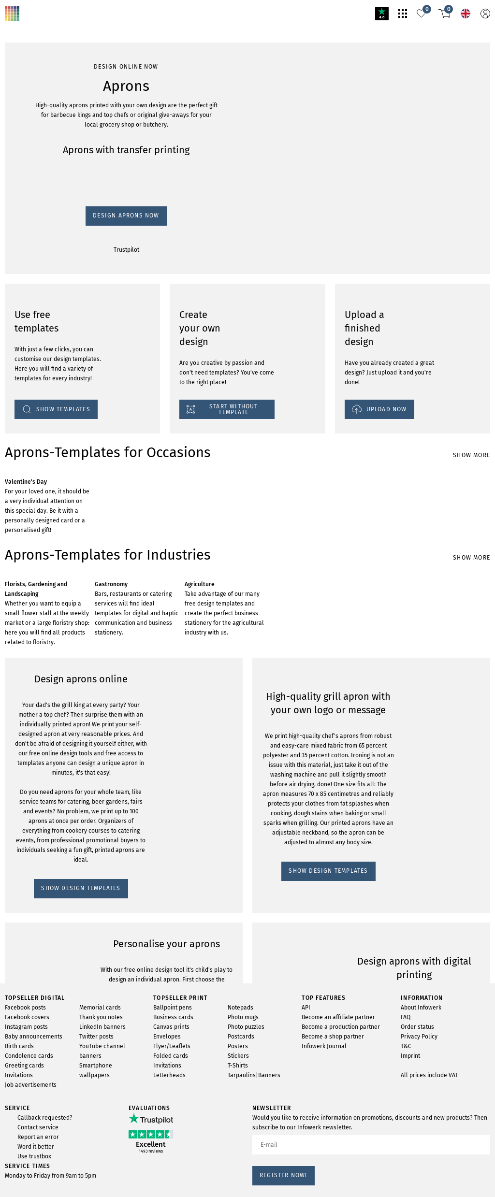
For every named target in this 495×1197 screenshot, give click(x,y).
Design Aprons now (35, 137)
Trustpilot (19, 146)
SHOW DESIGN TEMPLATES (51, 847)
